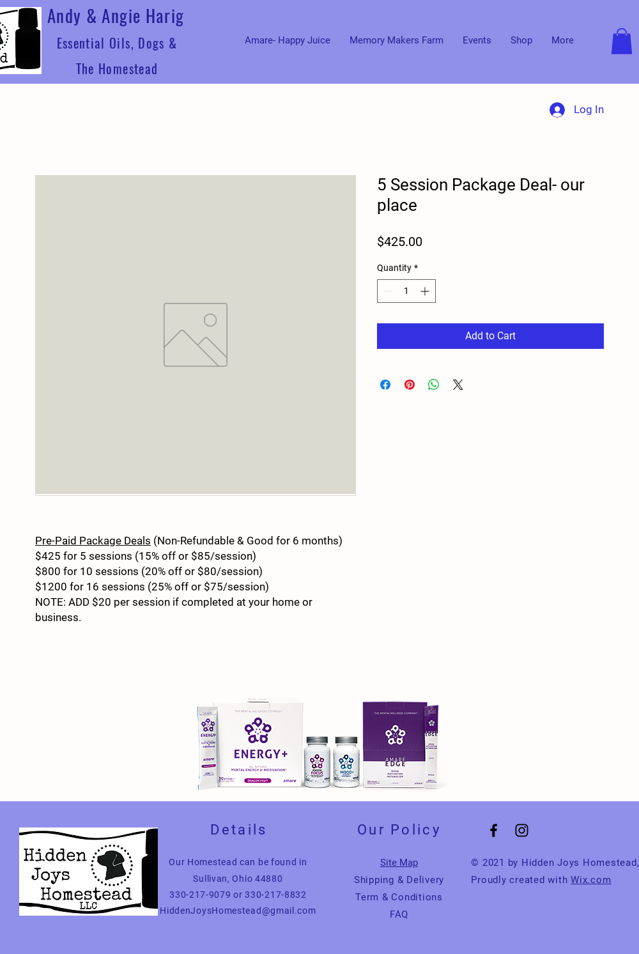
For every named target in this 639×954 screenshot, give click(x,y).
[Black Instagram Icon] (521, 830)
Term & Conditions (399, 897)
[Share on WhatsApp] (434, 384)
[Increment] (426, 291)
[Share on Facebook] (385, 384)
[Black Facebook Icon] (493, 830)
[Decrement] (387, 291)
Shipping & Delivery (399, 880)
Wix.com (591, 880)
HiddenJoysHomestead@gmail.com (238, 910)
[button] (622, 41)
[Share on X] (458, 384)
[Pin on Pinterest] (409, 384)
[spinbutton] (406, 291)
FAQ (399, 914)
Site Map (399, 862)
